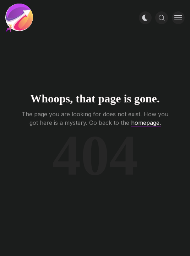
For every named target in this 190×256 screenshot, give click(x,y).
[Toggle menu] (178, 17)
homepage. (146, 122)
